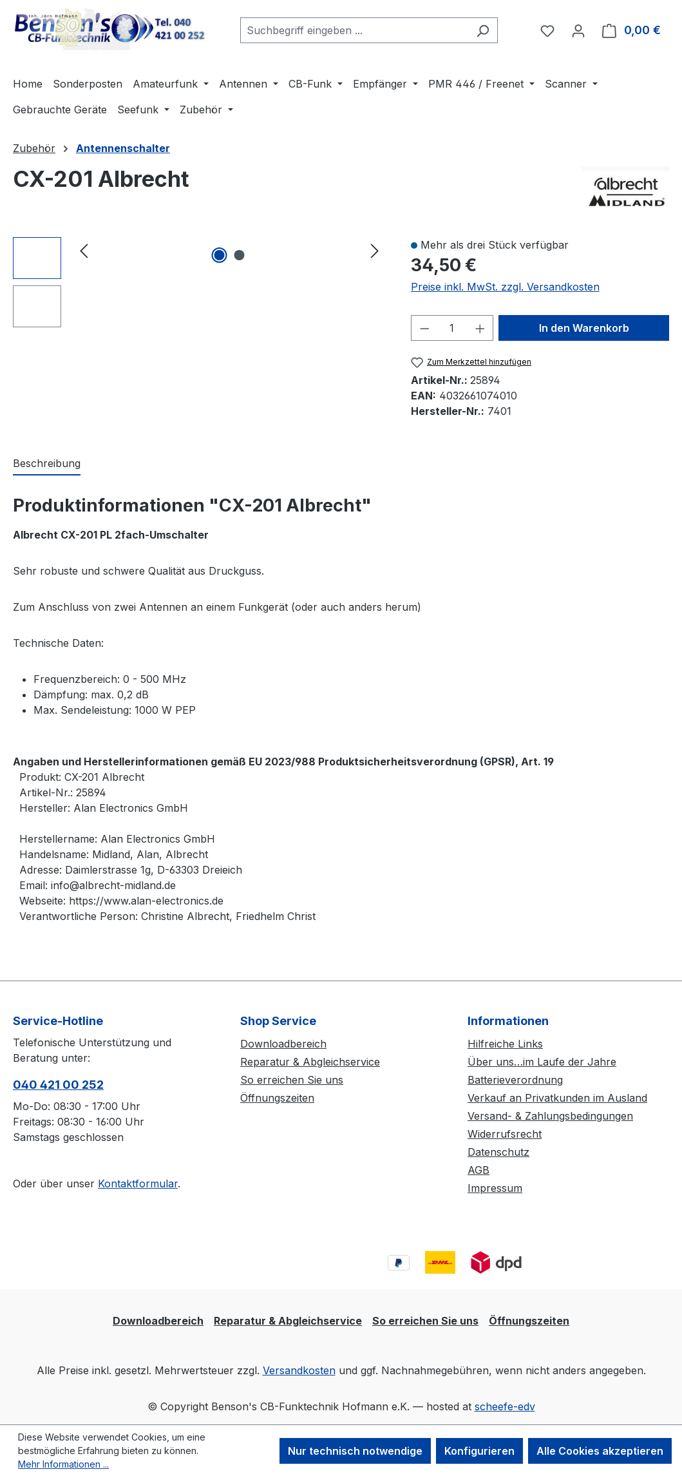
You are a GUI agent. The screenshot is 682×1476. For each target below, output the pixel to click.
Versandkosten (299, 1370)
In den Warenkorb (584, 327)
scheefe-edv (505, 1406)
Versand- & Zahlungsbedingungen (550, 1115)
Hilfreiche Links (505, 1043)
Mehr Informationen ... (63, 1464)
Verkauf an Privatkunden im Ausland (557, 1097)
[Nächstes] (374, 250)
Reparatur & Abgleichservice (310, 1061)
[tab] (47, 463)
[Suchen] (483, 30)
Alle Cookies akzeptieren (599, 1450)
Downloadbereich (283, 1043)
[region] (199, 282)
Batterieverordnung (515, 1079)
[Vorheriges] (83, 250)
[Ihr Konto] (578, 30)
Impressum (495, 1188)
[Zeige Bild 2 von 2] (239, 255)
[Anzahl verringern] (424, 328)
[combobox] (354, 30)
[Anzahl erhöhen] (480, 328)
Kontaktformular (138, 1183)
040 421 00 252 (58, 1084)
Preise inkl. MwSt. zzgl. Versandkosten (505, 286)
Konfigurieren (479, 1450)
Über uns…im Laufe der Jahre (542, 1061)
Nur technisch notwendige (355, 1450)
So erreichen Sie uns (291, 1079)
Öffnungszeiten (277, 1097)
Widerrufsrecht (505, 1133)
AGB (478, 1170)
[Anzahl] (452, 328)
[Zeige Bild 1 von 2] (219, 255)
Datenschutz (498, 1151)
